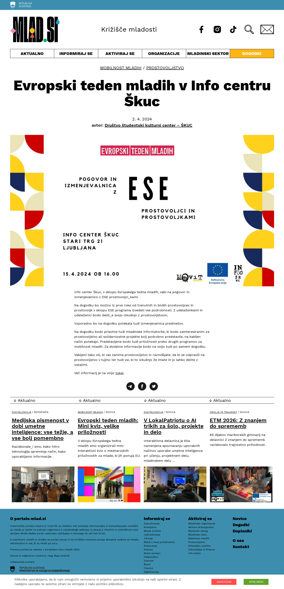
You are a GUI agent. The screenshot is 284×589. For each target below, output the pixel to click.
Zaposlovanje (152, 523)
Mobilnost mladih (120, 67)
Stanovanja (150, 545)
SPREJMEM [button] (256, 581)
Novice (240, 518)
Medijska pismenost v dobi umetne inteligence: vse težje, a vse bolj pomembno (42, 429)
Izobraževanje (152, 534)
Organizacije (164, 54)
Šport (147, 564)
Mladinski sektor (208, 54)
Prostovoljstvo (165, 67)
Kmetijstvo (150, 527)
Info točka (194, 553)
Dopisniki (242, 530)
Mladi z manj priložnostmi (159, 542)
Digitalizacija (21, 412)
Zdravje (148, 538)
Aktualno (32, 54)
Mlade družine (152, 531)
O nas (238, 540)
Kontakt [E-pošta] (241, 546)
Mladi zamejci (152, 553)
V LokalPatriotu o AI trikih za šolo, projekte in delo (174, 426)
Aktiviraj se (120, 54)
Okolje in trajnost (223, 412)
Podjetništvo (151, 557)
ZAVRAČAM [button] (224, 581)
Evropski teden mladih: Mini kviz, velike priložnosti (108, 426)
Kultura (148, 549)
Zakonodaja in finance (201, 549)
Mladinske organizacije (201, 523)
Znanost (148, 560)
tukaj (119, 373)
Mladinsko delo (197, 534)
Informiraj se (76, 54)
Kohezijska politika (199, 545)
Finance (148, 568)
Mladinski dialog (198, 531)
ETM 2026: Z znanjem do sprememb (238, 423)
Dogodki (251, 53)
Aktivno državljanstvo (201, 527)
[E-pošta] (267, 29)
